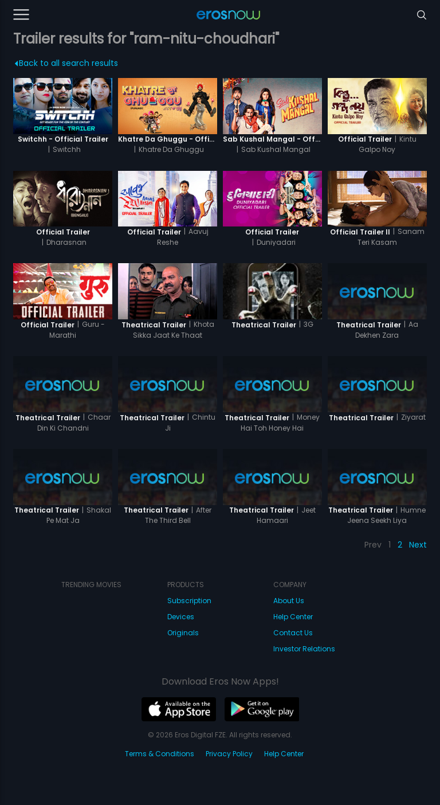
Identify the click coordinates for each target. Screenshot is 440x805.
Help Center (293, 617)
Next (418, 544)
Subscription (189, 600)
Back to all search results (66, 63)
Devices (180, 617)
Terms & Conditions (159, 754)
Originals (183, 633)
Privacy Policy (229, 754)
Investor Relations (304, 649)
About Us (288, 600)
